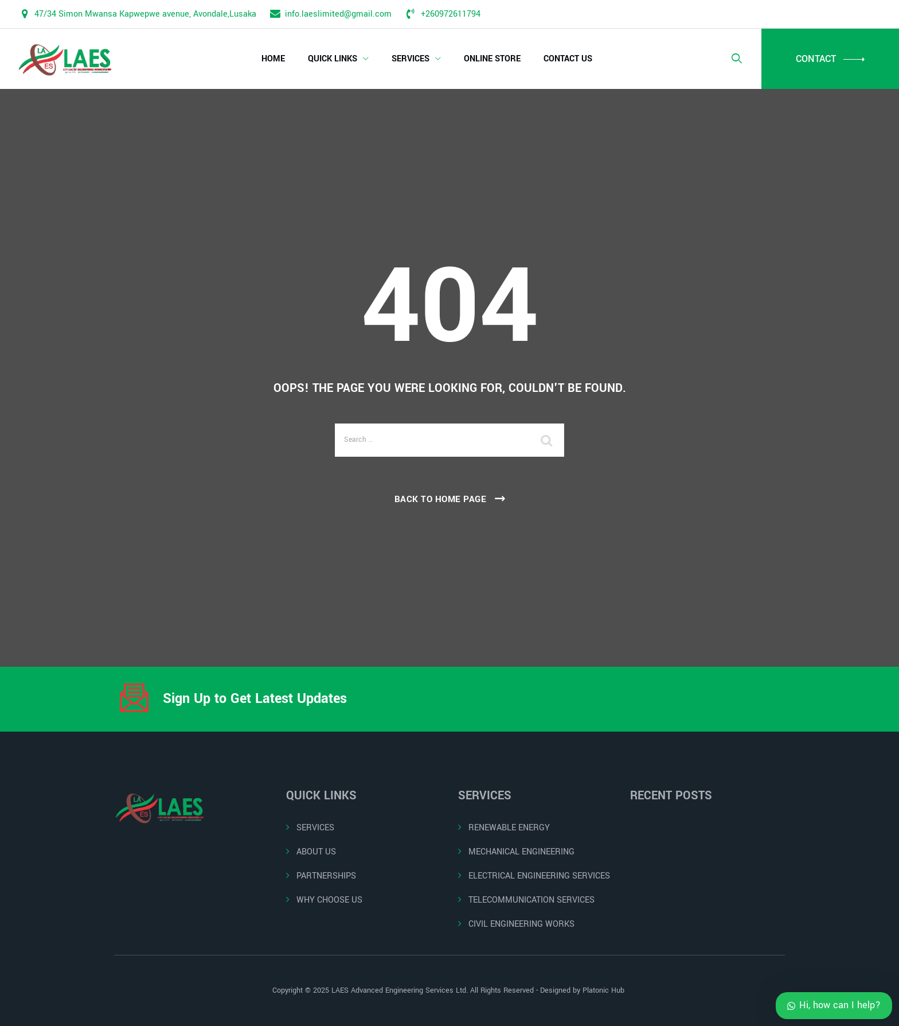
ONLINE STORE (492, 59)
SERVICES (410, 59)
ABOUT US (316, 852)
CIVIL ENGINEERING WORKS (521, 924)
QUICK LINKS (332, 59)
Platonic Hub (605, 990)
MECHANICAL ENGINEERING (521, 852)
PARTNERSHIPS (326, 876)
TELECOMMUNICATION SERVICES (531, 900)
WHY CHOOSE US (329, 900)
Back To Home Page (440, 499)
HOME (273, 59)
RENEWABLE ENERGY (509, 828)
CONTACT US (568, 59)
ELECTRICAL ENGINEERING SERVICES (539, 876)
